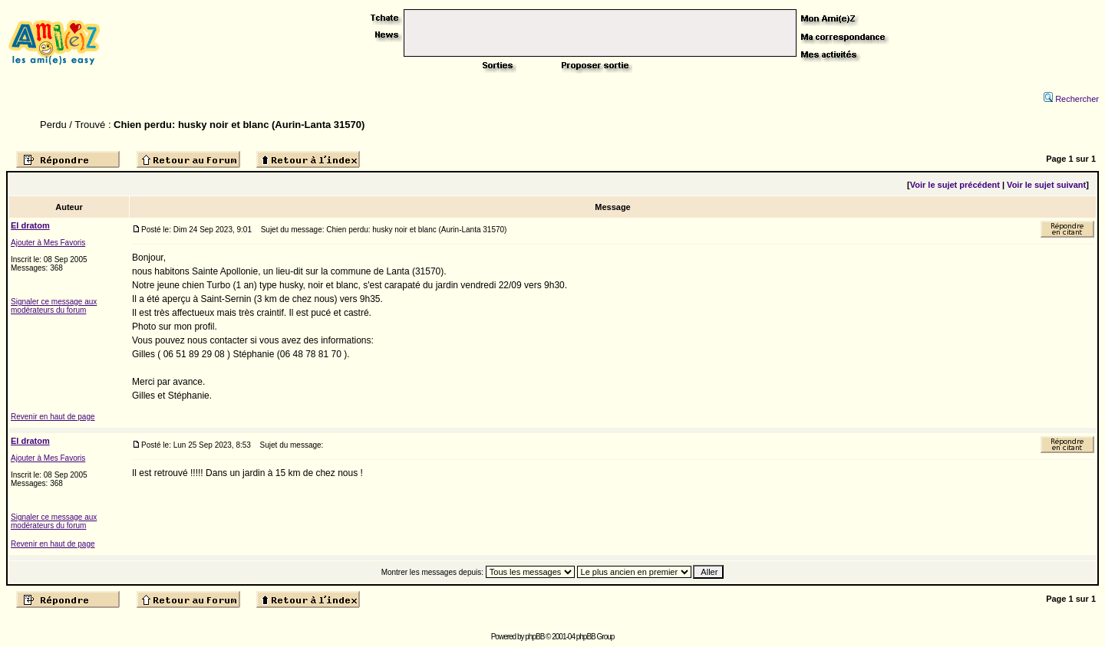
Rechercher (1071, 98)
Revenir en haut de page (53, 416)
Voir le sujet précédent (955, 184)
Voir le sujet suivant (1046, 184)
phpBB (534, 636)
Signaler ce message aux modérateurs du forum (54, 305)
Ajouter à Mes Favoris (48, 242)
